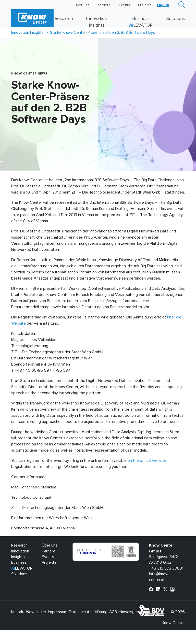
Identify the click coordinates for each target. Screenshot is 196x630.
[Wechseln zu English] (163, 5)
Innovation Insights (27, 32)
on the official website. (147, 460)
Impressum (57, 612)
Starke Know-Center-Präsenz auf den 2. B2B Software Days (102, 32)
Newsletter (36, 612)
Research (64, 18)
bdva (165, 608)
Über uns (82, 5)
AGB (113, 612)
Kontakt (18, 612)
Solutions (175, 18)
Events (124, 5)
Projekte (145, 5)
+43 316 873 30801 (166, 568)
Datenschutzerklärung (88, 612)
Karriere (104, 5)
